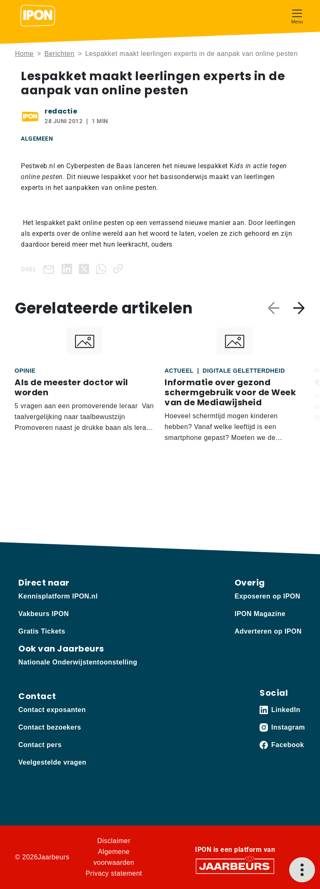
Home (24, 53)
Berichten (60, 53)
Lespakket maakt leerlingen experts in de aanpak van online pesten (191, 53)
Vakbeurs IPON (43, 613)
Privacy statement (113, 873)
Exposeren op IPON (267, 596)
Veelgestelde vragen (52, 762)
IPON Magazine (260, 613)
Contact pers (40, 744)
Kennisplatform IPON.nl (58, 596)
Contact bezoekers (49, 727)
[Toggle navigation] (297, 15)
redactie (61, 111)
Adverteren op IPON (268, 631)
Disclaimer (113, 840)
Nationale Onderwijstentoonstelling (77, 662)
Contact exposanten (52, 709)
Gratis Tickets (41, 631)
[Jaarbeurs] (235, 865)
